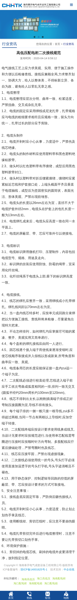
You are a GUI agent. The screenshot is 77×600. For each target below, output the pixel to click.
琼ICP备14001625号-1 (34, 569)
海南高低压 (28, 579)
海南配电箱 (35, 583)
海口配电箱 (51, 583)
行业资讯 (68, 44)
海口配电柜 (20, 583)
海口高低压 (43, 578)
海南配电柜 (59, 578)
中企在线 (69, 569)
